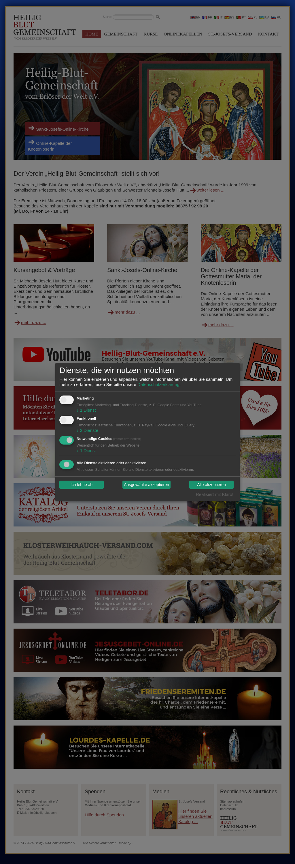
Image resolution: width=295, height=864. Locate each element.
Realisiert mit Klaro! (214, 494)
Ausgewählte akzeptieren (146, 484)
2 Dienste (87, 430)
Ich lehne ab (81, 484)
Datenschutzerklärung (158, 384)
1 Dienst (86, 410)
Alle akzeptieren (211, 484)
